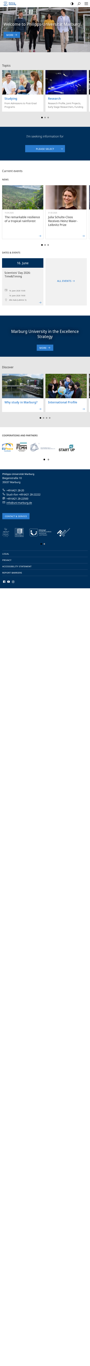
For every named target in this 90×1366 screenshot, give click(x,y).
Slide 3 (45, 117)
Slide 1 (42, 117)
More (45, 347)
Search (78, 4)
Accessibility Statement (17, 566)
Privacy (6, 560)
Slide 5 (48, 117)
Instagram (13, 582)
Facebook (4, 582)
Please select (39, 147)
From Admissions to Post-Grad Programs (22, 89)
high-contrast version (71, 4)
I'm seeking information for (45, 136)
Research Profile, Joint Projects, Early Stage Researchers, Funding (66, 89)
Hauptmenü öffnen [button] (85, 3)
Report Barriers (12, 572)
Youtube (8, 582)
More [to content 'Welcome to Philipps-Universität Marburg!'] (11, 35)
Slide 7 (49, 418)
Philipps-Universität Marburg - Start (11, 3)
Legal (5, 553)
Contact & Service (16, 516)
